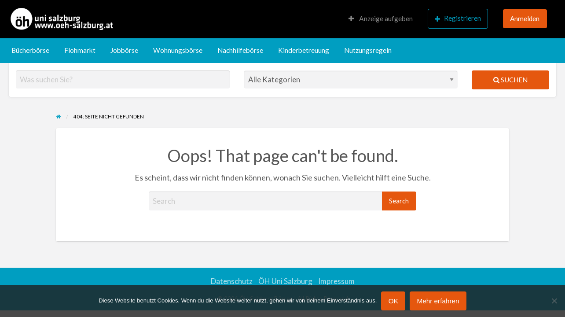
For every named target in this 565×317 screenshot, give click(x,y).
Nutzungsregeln (368, 50)
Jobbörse (124, 50)
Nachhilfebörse (240, 50)
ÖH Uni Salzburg (285, 281)
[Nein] (554, 300)
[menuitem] (380, 19)
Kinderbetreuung (303, 50)
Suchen (510, 80)
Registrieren (458, 18)
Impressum (336, 281)
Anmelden (524, 18)
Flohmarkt (79, 50)
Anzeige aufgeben (381, 18)
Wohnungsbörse (177, 50)
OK (393, 301)
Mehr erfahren (438, 301)
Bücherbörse (30, 50)
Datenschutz (232, 281)
